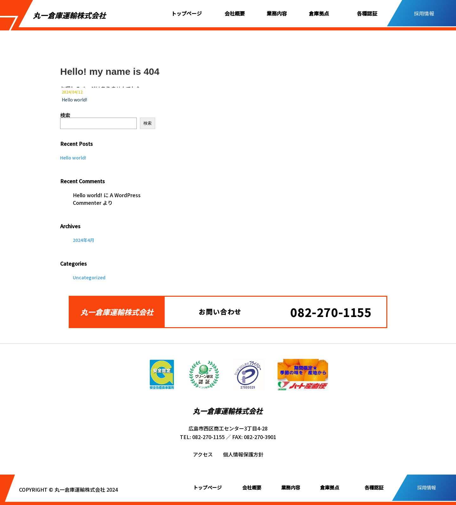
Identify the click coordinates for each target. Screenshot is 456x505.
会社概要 (235, 13)
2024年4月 (83, 240)
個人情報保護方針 (243, 454)
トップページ (186, 13)
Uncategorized (89, 277)
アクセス (203, 454)
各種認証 (367, 13)
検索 (65, 115)
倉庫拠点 (319, 13)
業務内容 (277, 13)
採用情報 (424, 13)
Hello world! (74, 99)
